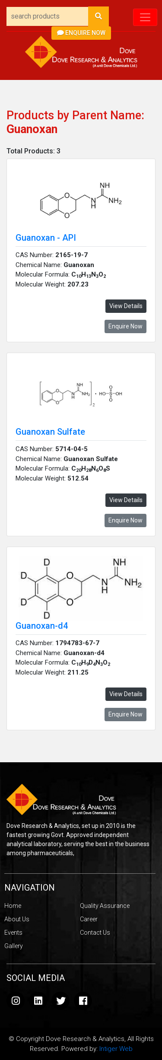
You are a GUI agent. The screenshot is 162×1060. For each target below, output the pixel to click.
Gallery (13, 945)
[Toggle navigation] (145, 17)
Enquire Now (81, 32)
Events (13, 932)
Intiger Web (116, 1049)
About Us (16, 919)
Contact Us (95, 932)
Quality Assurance (105, 905)
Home (12, 905)
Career (89, 919)
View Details (126, 305)
